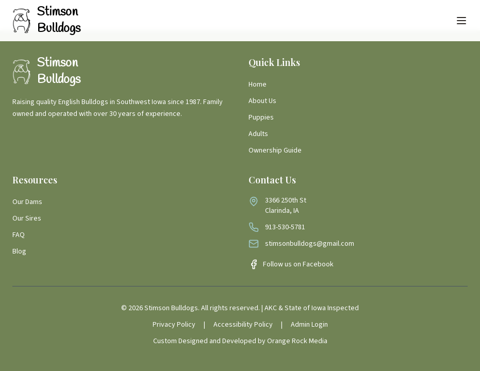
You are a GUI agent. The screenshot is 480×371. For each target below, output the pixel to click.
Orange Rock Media (297, 341)
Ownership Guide (275, 150)
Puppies (261, 117)
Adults (258, 134)
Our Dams (27, 202)
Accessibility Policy (243, 324)
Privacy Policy (174, 324)
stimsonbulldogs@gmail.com (309, 244)
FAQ (18, 235)
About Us (262, 101)
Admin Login (309, 324)
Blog (19, 251)
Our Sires (26, 218)
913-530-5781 (285, 227)
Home (258, 84)
